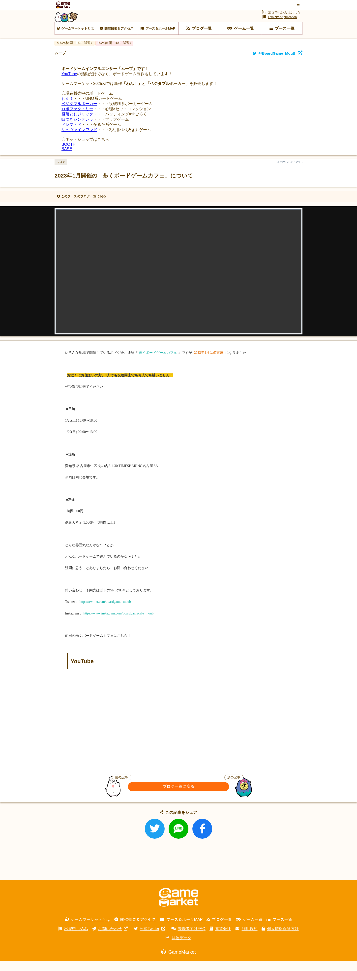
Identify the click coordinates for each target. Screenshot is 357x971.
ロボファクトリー (77, 119)
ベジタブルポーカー (79, 113)
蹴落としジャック (77, 124)
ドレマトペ (71, 134)
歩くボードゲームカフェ (158, 362)
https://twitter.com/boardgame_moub (105, 611)
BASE (66, 159)
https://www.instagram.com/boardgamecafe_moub (118, 623)
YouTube (69, 84)
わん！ (67, 108)
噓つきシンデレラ (77, 129)
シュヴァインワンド (79, 140)
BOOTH (68, 154)
